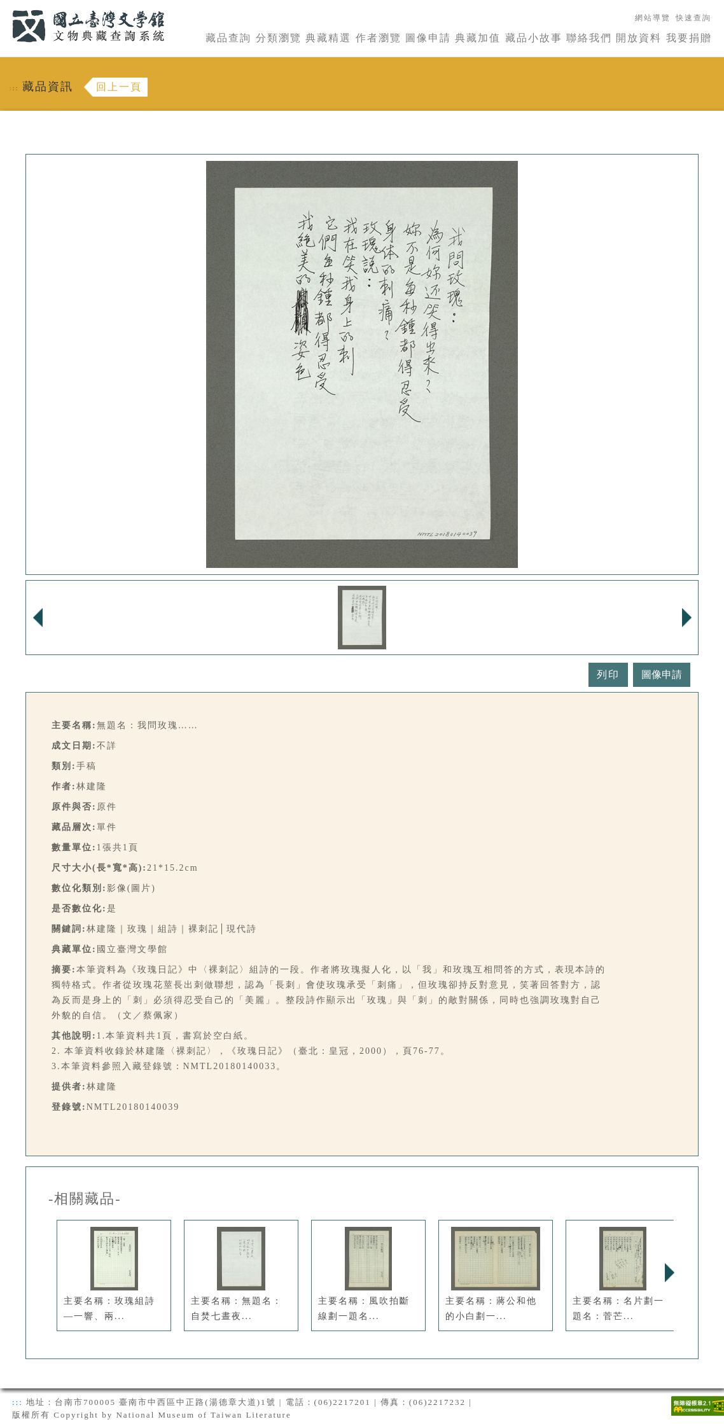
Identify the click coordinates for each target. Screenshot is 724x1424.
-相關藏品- (85, 1198)
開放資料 (639, 37)
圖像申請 (428, 37)
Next (669, 1272)
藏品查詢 (228, 37)
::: (4, 7)
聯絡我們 (589, 37)
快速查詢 (693, 17)
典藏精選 (328, 37)
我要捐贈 (689, 37)
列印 (608, 674)
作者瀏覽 (378, 37)
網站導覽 (653, 17)
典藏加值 (478, 37)
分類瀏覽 (279, 37)
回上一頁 (119, 86)
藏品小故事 (533, 37)
